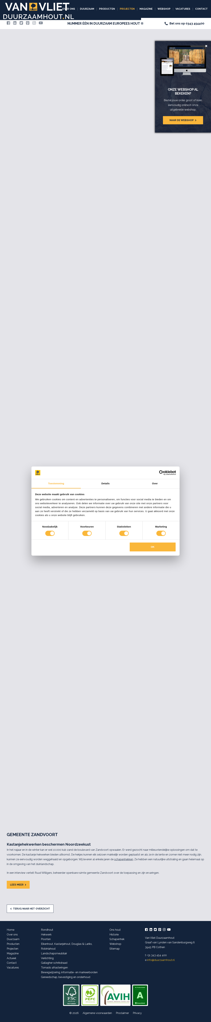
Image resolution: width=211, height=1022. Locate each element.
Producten (107, 8)
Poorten (46, 939)
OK (153, 547)
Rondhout (47, 929)
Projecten (127, 8)
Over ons (68, 8)
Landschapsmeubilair (54, 953)
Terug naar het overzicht (31, 908)
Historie (114, 934)
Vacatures (182, 8)
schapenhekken (123, 859)
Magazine (146, 8)
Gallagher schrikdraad (54, 962)
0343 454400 (195, 23)
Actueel (11, 958)
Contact (201, 8)
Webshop (164, 8)
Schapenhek (116, 939)
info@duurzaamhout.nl (161, 960)
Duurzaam (87, 8)
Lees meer (17, 884)
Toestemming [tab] (56, 483)
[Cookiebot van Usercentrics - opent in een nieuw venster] (161, 472)
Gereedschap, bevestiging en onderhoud (65, 977)
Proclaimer (122, 1013)
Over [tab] (155, 483)
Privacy (137, 1013)
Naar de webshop (182, 120)
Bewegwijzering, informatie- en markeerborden (69, 972)
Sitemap (114, 948)
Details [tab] (105, 483)
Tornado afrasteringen (54, 967)
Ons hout (115, 929)
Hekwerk (46, 934)
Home (10, 929)
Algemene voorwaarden (97, 1013)
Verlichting (47, 958)
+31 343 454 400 (157, 955)
